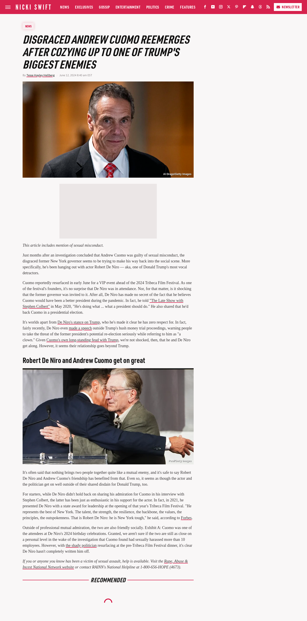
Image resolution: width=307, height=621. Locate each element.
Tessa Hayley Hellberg (41, 75)
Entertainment (128, 6)
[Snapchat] (252, 8)
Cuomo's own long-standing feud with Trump (82, 340)
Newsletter (288, 7)
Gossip (104, 6)
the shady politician (81, 545)
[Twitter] (229, 8)
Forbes (186, 518)
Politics (152, 6)
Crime (169, 6)
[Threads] (260, 8)
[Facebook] (205, 8)
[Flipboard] (244, 8)
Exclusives (84, 6)
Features (187, 6)
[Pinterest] (236, 8)
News (64, 6)
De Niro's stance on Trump (78, 322)
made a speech (80, 328)
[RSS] (268, 8)
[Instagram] (221, 8)
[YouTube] (213, 8)
